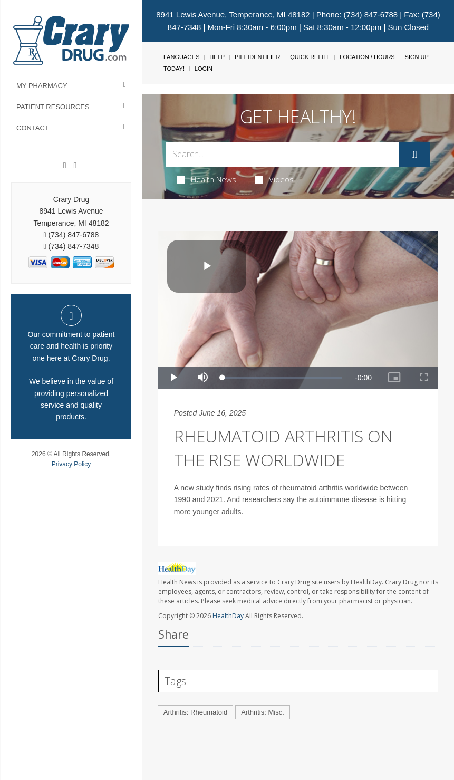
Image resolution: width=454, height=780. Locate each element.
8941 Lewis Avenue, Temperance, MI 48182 (233, 14)
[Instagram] (74, 165)
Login (203, 68)
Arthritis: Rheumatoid (195, 712)
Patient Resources (53, 107)
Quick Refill (310, 57)
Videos (274, 179)
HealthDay (228, 615)
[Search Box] (282, 154)
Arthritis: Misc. (262, 712)
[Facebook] (64, 165)
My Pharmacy (41, 86)
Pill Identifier (257, 57)
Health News (206, 179)
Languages (181, 57)
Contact (32, 128)
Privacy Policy (71, 464)
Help (217, 57)
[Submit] (414, 154)
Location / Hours (367, 57)
